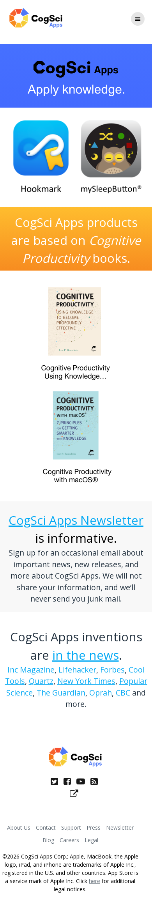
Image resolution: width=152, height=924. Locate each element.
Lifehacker (77, 669)
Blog (48, 840)
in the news (85, 655)
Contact (46, 827)
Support (71, 827)
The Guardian (61, 692)
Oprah (100, 692)
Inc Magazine (31, 669)
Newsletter (120, 827)
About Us (18, 827)
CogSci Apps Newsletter (76, 520)
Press (94, 827)
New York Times (86, 681)
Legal (91, 840)
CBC (123, 692)
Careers (69, 840)
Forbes (112, 669)
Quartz (41, 681)
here (94, 881)
